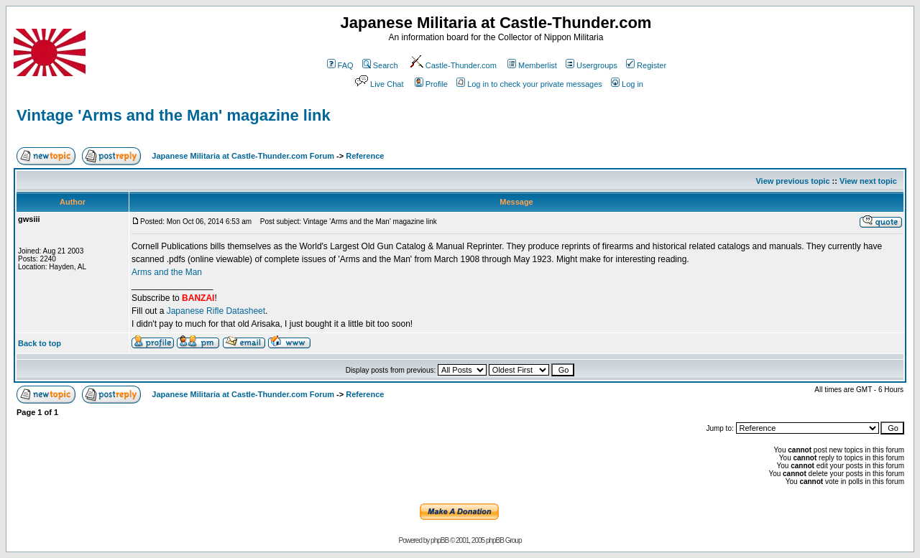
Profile (431, 84)
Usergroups (591, 65)
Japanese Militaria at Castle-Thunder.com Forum (243, 156)
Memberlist (532, 65)
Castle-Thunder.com (453, 65)
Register (646, 65)
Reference (365, 156)
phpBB (439, 540)
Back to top (39, 343)
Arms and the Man (167, 272)
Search (380, 65)
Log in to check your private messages (529, 84)
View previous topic (792, 181)
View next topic (868, 181)
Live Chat (378, 84)
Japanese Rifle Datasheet (216, 311)
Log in (627, 84)
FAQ (340, 65)
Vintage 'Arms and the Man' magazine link (174, 115)
